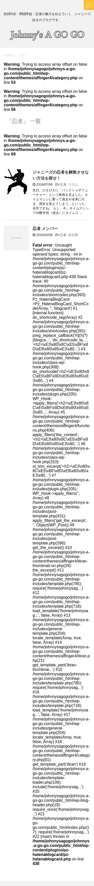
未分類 (73, 235)
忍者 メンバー (45, 228)
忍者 (63, 184)
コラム (73, 184)
